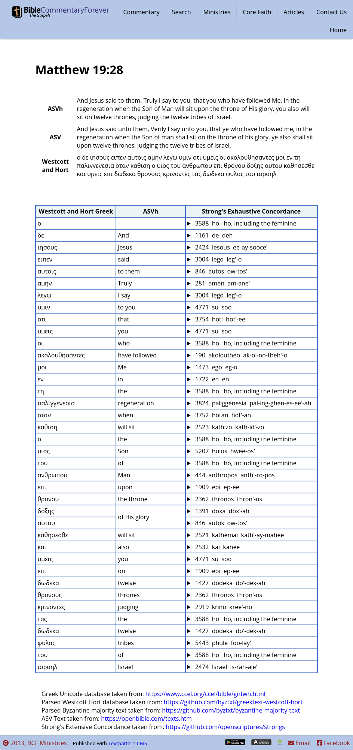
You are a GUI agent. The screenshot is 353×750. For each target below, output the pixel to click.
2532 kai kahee (217, 547)
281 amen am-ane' (222, 283)
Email (299, 743)
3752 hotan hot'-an (222, 415)
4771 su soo (213, 307)
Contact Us (331, 12)
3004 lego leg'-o (218, 259)
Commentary (141, 12)
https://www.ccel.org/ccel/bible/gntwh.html (205, 694)
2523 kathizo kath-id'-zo (229, 427)
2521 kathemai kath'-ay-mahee (239, 535)
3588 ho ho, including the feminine (245, 223)
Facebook (333, 743)
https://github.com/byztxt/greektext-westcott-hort (233, 702)
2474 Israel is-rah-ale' (226, 667)
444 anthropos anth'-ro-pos (234, 475)
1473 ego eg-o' (216, 367)
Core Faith (257, 12)
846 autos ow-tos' (221, 271)
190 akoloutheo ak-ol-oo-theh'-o (241, 355)
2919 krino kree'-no (223, 607)
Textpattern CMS (127, 743)
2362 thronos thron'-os (228, 499)
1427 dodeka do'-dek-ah (229, 583)
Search (181, 12)
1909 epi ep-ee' (217, 487)
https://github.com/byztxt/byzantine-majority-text (231, 710)
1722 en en (211, 379)
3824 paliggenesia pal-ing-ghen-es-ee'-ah (252, 403)
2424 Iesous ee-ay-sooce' (231, 247)
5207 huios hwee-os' (224, 451)
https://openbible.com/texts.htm (146, 718)
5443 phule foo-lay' (222, 643)
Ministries (216, 12)
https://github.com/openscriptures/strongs (225, 727)
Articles (293, 12)
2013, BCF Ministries (35, 743)
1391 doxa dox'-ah (221, 511)
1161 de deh (213, 235)
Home (338, 30)
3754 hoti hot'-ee (219, 319)
